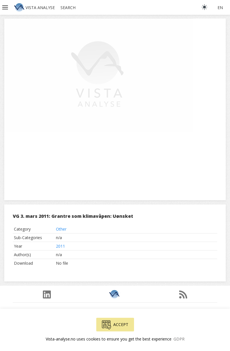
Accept (115, 324)
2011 (60, 246)
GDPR (179, 339)
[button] (5, 7)
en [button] (220, 7)
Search (68, 7)
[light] (204, 7)
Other (61, 229)
